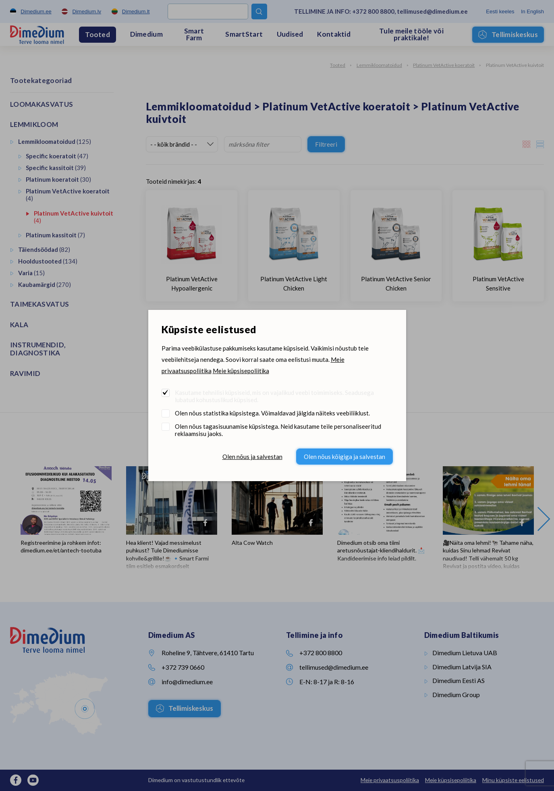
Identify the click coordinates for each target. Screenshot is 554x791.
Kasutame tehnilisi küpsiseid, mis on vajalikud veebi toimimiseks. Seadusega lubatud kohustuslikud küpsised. (274, 396)
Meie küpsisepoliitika (241, 370)
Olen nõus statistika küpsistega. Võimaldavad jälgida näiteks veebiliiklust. (272, 413)
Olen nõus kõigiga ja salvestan (344, 456)
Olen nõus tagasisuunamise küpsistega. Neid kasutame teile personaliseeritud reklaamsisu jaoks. (278, 430)
